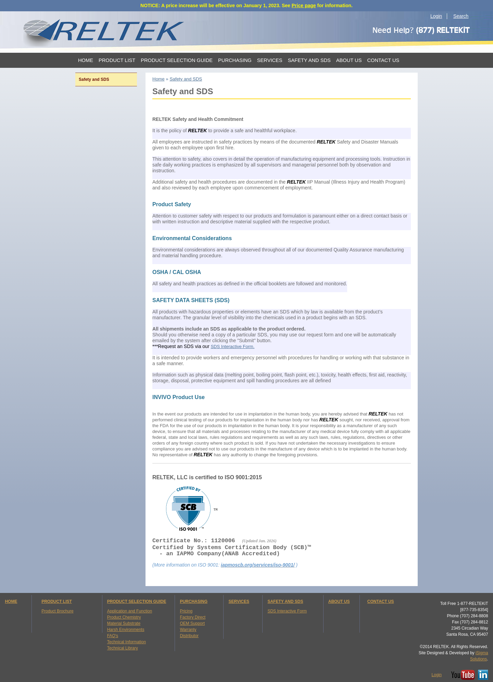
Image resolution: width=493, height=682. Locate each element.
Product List (117, 60)
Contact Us (383, 60)
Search (460, 16)
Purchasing (235, 60)
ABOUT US (339, 601)
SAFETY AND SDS (285, 601)
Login (436, 16)
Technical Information (126, 642)
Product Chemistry (124, 617)
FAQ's (112, 635)
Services (269, 60)
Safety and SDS (309, 60)
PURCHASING (193, 601)
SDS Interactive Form (287, 611)
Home (85, 60)
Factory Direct (192, 617)
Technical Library (122, 648)
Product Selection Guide (177, 60)
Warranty (188, 629)
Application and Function (129, 611)
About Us (349, 60)
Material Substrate (123, 623)
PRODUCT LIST (56, 601)
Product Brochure (57, 611)
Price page (304, 5)
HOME (11, 601)
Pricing (186, 611)
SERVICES (238, 601)
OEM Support (192, 623)
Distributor (189, 635)
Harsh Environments (125, 629)
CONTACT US (380, 601)
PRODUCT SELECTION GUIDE (136, 601)
